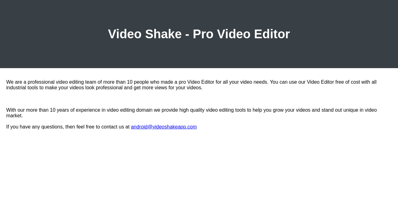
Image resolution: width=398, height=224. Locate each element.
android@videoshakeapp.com (164, 126)
